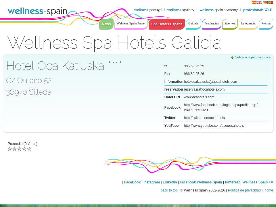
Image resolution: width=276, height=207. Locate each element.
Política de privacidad (244, 190)
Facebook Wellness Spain (201, 182)
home (268, 190)
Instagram (151, 182)
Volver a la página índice (253, 57)
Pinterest (233, 182)
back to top (169, 190)
